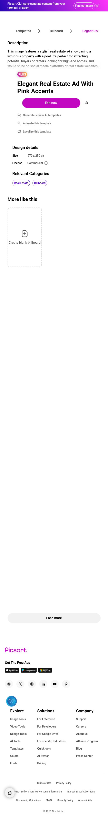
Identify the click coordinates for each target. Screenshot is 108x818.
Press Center (84, 756)
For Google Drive (47, 733)
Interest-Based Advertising (81, 791)
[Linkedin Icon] (43, 684)
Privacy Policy (63, 783)
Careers (81, 726)
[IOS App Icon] (12, 671)
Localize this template (37, 131)
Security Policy (65, 800)
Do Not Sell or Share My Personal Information (37, 791)
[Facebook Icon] (9, 684)
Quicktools (44, 748)
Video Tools (17, 726)
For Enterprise (46, 719)
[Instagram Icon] (32, 684)
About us (82, 733)
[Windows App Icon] (45, 671)
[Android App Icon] (29, 671)
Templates (17, 748)
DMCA (49, 800)
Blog (79, 748)
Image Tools (18, 719)
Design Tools (18, 733)
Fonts (13, 763)
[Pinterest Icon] (66, 684)
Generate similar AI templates (42, 115)
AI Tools (15, 741)
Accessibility (85, 800)
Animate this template (37, 123)
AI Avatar (43, 756)
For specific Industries (51, 741)
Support (81, 719)
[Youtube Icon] (55, 684)
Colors (14, 756)
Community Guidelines (28, 800)
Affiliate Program (87, 741)
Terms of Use (44, 783)
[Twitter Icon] (20, 684)
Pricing (41, 763)
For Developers (46, 726)
